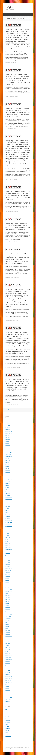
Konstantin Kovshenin (10, 748)
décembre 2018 (9, 589)
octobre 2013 (8, 699)
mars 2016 (8, 647)
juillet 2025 (8, 439)
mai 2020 (7, 556)
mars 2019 (8, 583)
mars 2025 (8, 445)
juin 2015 (7, 664)
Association (8, 711)
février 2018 (8, 609)
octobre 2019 (8, 570)
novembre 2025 (9, 433)
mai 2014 (7, 686)
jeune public (8, 722)
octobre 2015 (8, 657)
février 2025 (8, 447)
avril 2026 (7, 423)
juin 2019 (7, 578)
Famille (7, 718)
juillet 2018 (8, 599)
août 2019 (8, 574)
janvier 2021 (8, 541)
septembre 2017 (9, 618)
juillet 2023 (8, 483)
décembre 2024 (9, 450)
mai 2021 (7, 533)
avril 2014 (7, 688)
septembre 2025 (9, 437)
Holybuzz (10, 7)
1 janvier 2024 (8, 320)
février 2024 (8, 470)
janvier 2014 (8, 693)
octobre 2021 (8, 524)
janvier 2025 (8, 448)
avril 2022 (7, 512)
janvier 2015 (8, 674)
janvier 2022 (8, 518)
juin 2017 (7, 624)
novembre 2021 (9, 522)
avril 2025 (7, 443)
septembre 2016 (9, 641)
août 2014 (8, 684)
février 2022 (8, 516)
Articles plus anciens (10, 409)
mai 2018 (7, 603)
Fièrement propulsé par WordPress (13, 747)
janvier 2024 (8, 472)
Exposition (8, 716)
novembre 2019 (9, 568)
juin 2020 (7, 555)
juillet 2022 (8, 506)
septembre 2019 (9, 572)
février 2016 (8, 649)
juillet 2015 (8, 663)
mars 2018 (8, 607)
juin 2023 (7, 485)
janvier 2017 (8, 634)
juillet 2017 (8, 622)
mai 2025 (7, 441)
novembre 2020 (9, 545)
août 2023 (8, 481)
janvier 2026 (8, 429)
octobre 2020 (8, 547)
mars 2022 (8, 514)
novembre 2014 (9, 678)
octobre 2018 (8, 593)
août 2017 (8, 620)
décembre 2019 (9, 566)
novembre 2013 (9, 697)
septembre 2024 (9, 456)
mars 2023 (8, 491)
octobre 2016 (8, 639)
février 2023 (8, 493)
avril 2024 (7, 466)
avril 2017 (7, 628)
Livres (7, 724)
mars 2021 (8, 537)
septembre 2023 (9, 479)
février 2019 (8, 585)
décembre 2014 (9, 676)
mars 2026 (8, 425)
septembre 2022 (9, 502)
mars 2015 (8, 670)
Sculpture (7, 734)
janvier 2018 (8, 610)
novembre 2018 (9, 591)
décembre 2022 (9, 497)
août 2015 (8, 661)
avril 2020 (7, 558)
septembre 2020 (9, 549)
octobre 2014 (8, 680)
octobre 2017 (8, 616)
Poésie (7, 732)
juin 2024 (7, 462)
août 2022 (8, 504)
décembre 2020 (9, 543)
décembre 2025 (9, 431)
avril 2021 (7, 535)
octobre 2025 (8, 435)
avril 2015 (7, 668)
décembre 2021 (9, 520)
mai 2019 (7, 580)
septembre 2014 (9, 682)
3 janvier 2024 (8, 241)
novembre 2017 (9, 614)
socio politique (14, 62)
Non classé (8, 728)
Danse (7, 714)
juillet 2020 (8, 553)
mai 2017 (7, 626)
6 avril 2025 (8, 62)
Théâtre (14, 128)
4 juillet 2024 (8, 96)
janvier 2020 (8, 564)
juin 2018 (7, 601)
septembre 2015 (9, 659)
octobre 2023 (8, 477)
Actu (6, 709)
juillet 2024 (8, 460)
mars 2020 (8, 560)
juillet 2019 (8, 576)
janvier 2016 (8, 651)
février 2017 (8, 632)
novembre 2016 (9, 637)
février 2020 (8, 562)
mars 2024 (8, 468)
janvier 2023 (8, 495)
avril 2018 (7, 605)
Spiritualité (8, 738)
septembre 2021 (9, 526)
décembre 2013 (9, 695)
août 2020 (8, 551)
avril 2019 (7, 582)
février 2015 (8, 672)
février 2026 (8, 427)
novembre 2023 (9, 475)
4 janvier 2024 (8, 211)
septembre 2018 (9, 595)
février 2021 (8, 539)
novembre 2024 (9, 452)
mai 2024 (7, 464)
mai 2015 (7, 666)
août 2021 (8, 528)
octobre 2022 (8, 501)
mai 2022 (7, 510)
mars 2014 (8, 690)
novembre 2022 (9, 499)
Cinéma (16, 404)
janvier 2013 (8, 701)
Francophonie (8, 720)
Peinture (7, 730)
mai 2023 (7, 487)
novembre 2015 (9, 655)
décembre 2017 (9, 612)
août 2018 (8, 597)
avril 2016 (7, 645)
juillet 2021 (8, 529)
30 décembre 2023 (9, 367)
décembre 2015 (9, 653)
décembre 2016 (9, 636)
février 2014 (8, 692)
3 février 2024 (8, 179)
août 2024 (8, 458)
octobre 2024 (8, 454)
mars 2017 (8, 630)
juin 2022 (7, 508)
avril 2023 (7, 489)
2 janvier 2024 (8, 277)
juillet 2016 (8, 643)
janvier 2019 (8, 587)
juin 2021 (7, 531)
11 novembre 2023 (9, 404)
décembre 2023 (9, 474)
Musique (7, 726)
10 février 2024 (8, 128)
